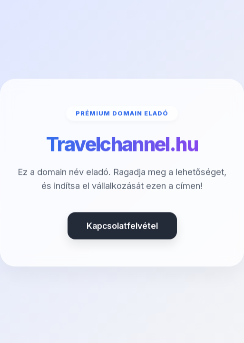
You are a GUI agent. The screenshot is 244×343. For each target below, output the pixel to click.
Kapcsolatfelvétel (122, 227)
